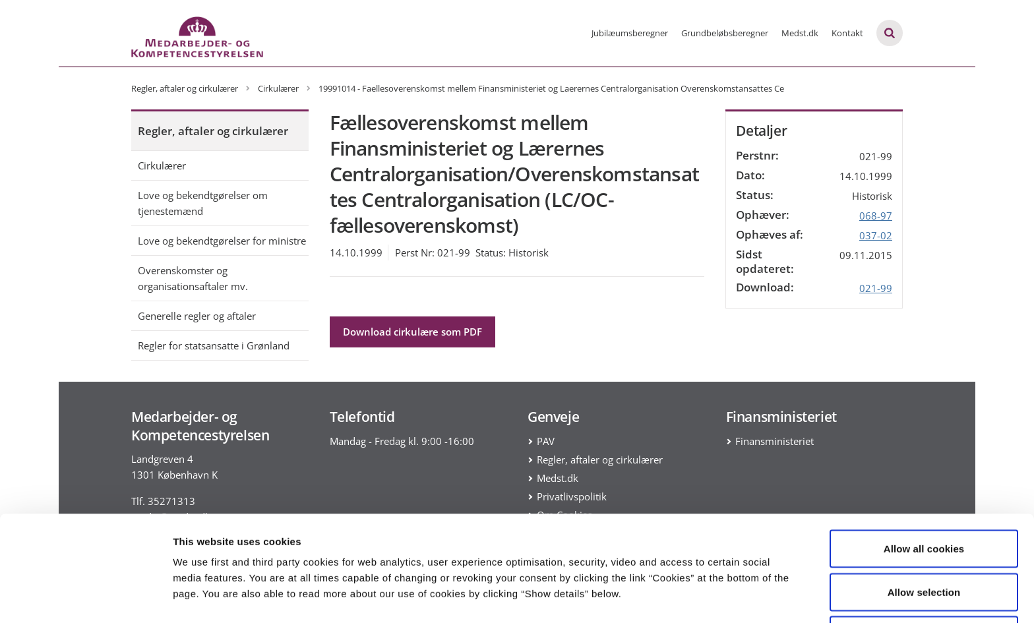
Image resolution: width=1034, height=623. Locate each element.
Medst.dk (799, 33)
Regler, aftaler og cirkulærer (213, 130)
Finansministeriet (774, 441)
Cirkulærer (162, 165)
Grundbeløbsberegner (724, 33)
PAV (546, 441)
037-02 (875, 235)
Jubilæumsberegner (630, 33)
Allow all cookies (924, 501)
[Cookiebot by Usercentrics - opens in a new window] (85, 597)
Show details (692, 589)
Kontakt (847, 33)
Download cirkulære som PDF (412, 331)
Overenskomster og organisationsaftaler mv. (193, 278)
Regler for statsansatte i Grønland (213, 345)
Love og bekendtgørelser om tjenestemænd (203, 203)
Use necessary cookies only (924, 587)
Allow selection (924, 544)
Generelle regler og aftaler (197, 315)
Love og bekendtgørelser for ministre (222, 240)
